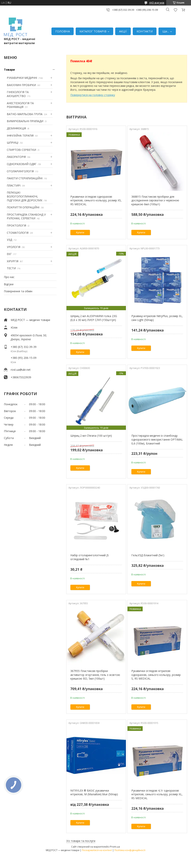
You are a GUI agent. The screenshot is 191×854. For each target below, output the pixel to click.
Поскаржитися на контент (97, 850)
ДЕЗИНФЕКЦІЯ (16, 128)
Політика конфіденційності (129, 850)
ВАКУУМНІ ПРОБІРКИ (21, 85)
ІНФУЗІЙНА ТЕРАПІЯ (20, 135)
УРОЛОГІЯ (13, 247)
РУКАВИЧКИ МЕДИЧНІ (22, 78)
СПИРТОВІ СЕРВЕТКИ (21, 150)
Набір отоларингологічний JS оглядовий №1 (89, 557)
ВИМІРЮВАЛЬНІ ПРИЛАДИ (25, 121)
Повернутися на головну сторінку (92, 95)
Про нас (9, 277)
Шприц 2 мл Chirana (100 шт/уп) (91, 435)
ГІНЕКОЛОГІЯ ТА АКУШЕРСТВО (18, 94)
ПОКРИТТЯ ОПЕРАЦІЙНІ (23, 207)
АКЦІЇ (123, 31)
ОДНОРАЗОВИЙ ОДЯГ (21, 164)
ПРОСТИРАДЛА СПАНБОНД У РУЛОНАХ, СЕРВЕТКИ (26, 216)
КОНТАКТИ (145, 31)
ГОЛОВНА (62, 31)
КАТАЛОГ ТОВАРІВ (93, 31)
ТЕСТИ (11, 268)
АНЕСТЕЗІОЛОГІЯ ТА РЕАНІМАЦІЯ (20, 105)
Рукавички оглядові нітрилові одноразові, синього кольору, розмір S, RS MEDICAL (156, 674)
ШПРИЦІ (12, 142)
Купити (80, 232)
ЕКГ (9, 254)
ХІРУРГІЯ (12, 261)
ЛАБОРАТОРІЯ (16, 157)
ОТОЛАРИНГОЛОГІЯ (20, 171)
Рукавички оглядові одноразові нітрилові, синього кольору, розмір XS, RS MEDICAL (96, 200)
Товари (9, 69)
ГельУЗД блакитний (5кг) (147, 555)
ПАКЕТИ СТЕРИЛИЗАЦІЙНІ (24, 178)
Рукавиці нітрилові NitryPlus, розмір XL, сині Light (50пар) (157, 318)
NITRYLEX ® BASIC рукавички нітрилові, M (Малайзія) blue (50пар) (94, 792)
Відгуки (8, 284)
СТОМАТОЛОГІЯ (17, 233)
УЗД (9, 240)
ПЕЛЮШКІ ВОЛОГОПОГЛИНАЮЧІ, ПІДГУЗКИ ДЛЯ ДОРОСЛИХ (24, 196)
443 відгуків (156, 2)
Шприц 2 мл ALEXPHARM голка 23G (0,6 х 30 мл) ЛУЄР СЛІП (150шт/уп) (93, 318)
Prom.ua (115, 846)
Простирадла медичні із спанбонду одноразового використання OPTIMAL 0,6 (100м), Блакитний (157, 439)
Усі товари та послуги (80, 841)
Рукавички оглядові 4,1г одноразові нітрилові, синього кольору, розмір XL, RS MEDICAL (157, 794)
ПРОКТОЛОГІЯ (16, 225)
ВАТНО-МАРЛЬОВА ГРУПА (24, 114)
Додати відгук (175, 10)
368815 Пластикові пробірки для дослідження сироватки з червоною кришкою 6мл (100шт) (155, 200)
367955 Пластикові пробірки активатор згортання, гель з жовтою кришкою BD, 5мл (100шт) (95, 674)
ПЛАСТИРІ (13, 185)
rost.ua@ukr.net (21, 369)
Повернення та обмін (18, 291)
